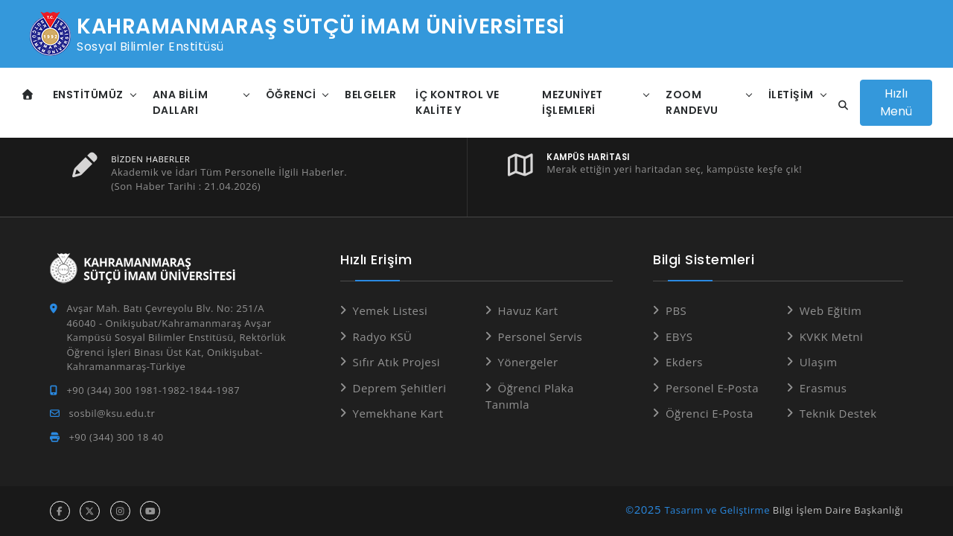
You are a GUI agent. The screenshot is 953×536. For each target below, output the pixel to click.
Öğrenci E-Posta (709, 413)
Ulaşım (819, 361)
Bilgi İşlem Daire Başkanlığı (838, 510)
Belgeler (370, 94)
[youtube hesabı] (150, 511)
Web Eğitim (831, 310)
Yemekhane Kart (398, 413)
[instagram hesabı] (120, 511)
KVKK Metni (832, 336)
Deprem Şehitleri (400, 387)
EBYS (679, 336)
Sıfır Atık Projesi (397, 361)
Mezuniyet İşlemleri (572, 102)
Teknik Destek (838, 413)
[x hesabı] (89, 511)
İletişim (791, 94)
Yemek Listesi (390, 310)
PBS (676, 310)
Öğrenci (291, 94)
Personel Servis (540, 336)
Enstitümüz (88, 94)
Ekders (684, 361)
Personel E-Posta (712, 387)
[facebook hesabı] (60, 511)
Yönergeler (528, 361)
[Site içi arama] (839, 106)
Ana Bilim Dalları (180, 102)
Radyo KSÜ (382, 336)
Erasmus (823, 387)
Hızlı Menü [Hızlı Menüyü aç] (896, 102)
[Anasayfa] (27, 94)
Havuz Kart (528, 310)
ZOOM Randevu (692, 102)
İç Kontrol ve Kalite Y (457, 102)
